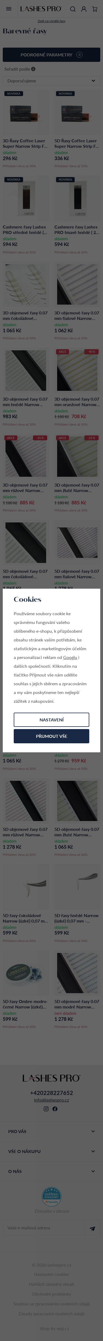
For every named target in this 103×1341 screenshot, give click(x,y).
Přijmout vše (51, 736)
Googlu (70, 657)
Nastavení (52, 719)
